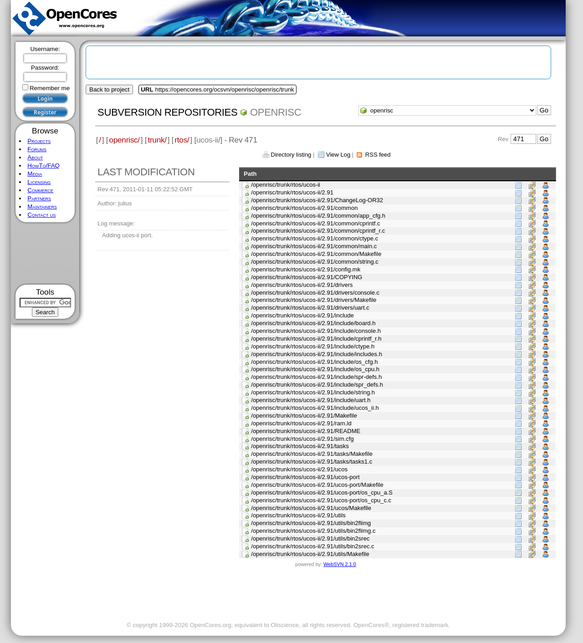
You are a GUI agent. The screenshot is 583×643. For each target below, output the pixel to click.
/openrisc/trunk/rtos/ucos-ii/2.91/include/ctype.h (312, 346)
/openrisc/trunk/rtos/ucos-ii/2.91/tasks (300, 446)
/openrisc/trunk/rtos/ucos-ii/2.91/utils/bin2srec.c (312, 546)
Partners (39, 198)
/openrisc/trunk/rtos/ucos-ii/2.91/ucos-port (305, 477)
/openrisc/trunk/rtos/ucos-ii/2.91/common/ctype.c (314, 238)
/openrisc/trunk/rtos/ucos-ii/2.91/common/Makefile (316, 253)
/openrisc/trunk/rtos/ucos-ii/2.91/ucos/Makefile (311, 508)
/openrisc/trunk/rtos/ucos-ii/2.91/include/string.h (313, 392)
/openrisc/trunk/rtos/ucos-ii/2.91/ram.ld (301, 423)
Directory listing (291, 154)
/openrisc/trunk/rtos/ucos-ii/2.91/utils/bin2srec (310, 538)
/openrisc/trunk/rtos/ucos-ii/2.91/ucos (299, 469)
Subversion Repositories (167, 112)
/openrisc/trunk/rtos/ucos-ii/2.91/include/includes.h (316, 354)
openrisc (275, 112)
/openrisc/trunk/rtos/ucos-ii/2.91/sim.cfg (302, 438)
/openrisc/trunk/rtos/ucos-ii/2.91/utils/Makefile (310, 554)
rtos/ (181, 139)
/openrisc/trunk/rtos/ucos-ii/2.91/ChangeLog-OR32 (317, 200)
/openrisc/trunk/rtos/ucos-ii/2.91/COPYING (306, 277)
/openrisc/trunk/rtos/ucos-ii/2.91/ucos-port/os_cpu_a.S (322, 492)
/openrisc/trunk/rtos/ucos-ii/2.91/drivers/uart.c (310, 307)
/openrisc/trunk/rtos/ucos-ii (285, 184)
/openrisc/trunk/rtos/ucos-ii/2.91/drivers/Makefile (313, 299)
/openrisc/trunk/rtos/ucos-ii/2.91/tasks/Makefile (312, 453)
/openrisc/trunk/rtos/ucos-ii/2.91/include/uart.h (310, 400)
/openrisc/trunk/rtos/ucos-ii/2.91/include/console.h (316, 330)
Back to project (109, 89)
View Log (338, 154)
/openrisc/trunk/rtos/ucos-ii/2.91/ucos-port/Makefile (317, 484)
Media (34, 173)
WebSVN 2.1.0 (339, 564)
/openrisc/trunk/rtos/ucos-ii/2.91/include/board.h (313, 323)
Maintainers (41, 206)
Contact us (41, 214)
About (35, 157)
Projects (39, 141)
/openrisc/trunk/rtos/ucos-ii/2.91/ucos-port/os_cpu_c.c (321, 500)
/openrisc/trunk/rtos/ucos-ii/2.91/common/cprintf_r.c (318, 230)
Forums (36, 149)
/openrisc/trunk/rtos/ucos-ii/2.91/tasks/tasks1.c (311, 461)
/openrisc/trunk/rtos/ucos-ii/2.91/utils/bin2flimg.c (313, 530)
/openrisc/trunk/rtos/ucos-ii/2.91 (292, 192)
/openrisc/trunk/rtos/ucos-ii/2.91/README (305, 431)
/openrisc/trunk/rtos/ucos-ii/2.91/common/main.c (314, 246)
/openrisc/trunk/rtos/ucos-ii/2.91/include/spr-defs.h (316, 376)
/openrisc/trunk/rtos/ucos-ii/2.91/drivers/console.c (315, 292)
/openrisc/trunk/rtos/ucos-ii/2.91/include (302, 315)
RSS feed (378, 154)
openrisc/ (124, 139)
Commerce (40, 190)
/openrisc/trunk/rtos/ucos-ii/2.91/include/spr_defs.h (317, 384)
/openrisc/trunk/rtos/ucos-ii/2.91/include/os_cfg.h (314, 361)
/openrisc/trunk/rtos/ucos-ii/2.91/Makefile (304, 415)
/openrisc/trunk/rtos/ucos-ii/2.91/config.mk (305, 269)
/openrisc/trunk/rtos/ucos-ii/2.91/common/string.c (314, 261)
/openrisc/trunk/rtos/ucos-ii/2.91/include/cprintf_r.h (316, 338)
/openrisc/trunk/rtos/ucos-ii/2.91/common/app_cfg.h (318, 215)
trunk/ (157, 139)
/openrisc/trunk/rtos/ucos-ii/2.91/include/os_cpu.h (315, 369)
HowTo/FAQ (43, 165)
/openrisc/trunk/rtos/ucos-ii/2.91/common (304, 207)
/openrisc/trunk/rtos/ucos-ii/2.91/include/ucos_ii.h (314, 407)
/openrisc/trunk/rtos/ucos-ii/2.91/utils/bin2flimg (311, 523)
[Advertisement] (45, 253)
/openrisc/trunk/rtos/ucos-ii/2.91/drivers (302, 284)
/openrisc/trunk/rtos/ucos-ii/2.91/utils (298, 515)
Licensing (39, 182)
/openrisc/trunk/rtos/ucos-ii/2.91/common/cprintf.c (315, 223)
